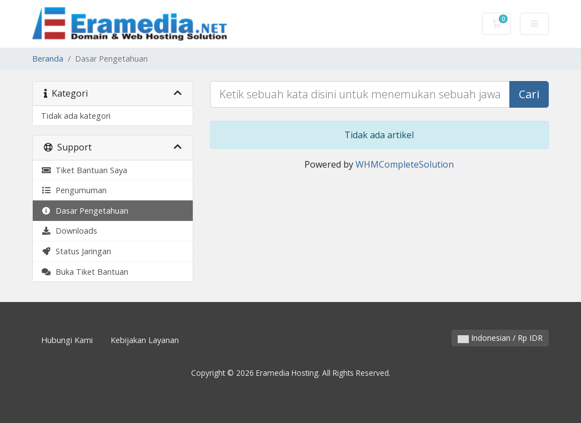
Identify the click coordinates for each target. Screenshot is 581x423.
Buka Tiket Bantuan (84, 271)
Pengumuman (74, 190)
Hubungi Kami (67, 340)
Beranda (47, 58)
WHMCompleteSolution (404, 164)
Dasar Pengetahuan (84, 210)
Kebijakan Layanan (145, 340)
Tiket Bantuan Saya (84, 170)
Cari (529, 94)
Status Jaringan (76, 251)
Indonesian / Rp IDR (500, 338)
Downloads (69, 230)
